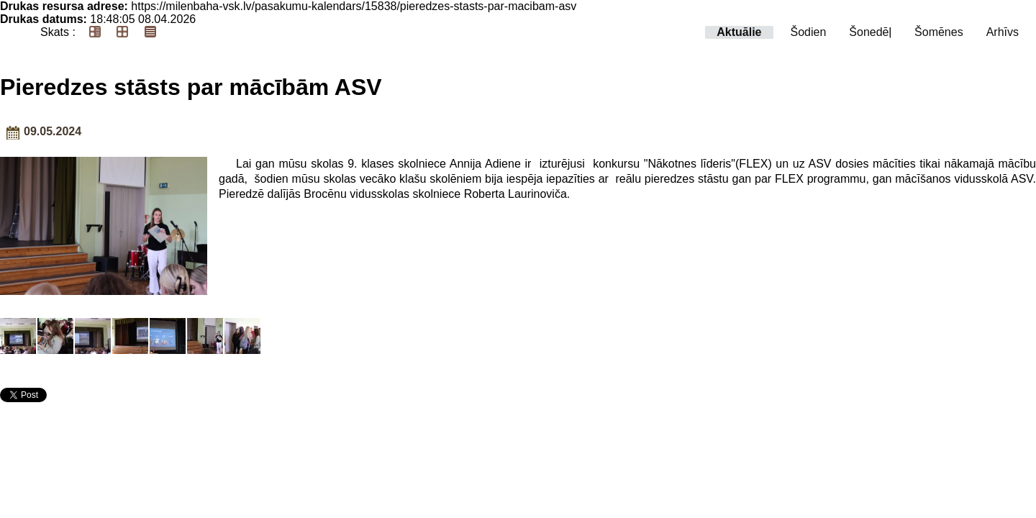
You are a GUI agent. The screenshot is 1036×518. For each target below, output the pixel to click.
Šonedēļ (870, 32)
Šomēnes (938, 32)
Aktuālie (739, 32)
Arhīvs (1002, 32)
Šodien (809, 32)
